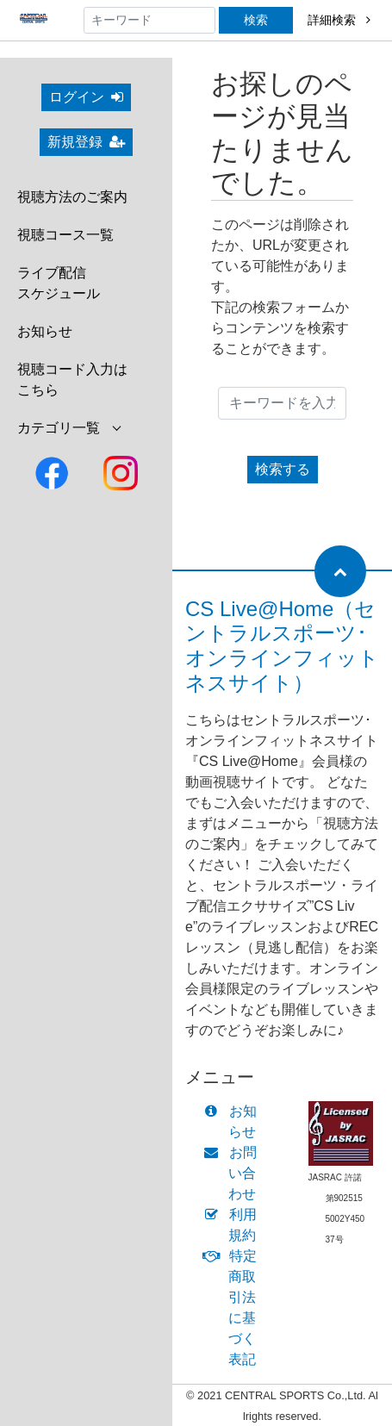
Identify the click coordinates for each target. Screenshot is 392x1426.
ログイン (86, 97)
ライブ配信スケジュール (58, 283)
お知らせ (44, 331)
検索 (256, 20)
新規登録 (86, 141)
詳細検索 (339, 20)
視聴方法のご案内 (72, 197)
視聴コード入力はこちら (72, 379)
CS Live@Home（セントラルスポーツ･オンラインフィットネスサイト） (282, 645)
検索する (282, 469)
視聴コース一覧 (65, 234)
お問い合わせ (234, 1173)
